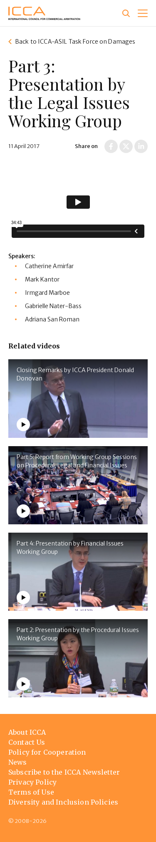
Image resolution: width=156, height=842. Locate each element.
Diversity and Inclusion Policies (63, 802)
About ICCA (27, 732)
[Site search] (126, 13)
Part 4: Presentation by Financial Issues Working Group (70, 548)
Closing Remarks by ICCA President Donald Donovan (75, 374)
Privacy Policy (32, 782)
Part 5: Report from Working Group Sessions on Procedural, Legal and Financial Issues (77, 461)
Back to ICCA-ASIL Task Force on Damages (75, 41)
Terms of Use (31, 792)
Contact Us (26, 742)
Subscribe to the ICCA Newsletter (64, 772)
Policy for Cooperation (47, 752)
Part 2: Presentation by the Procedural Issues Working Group (78, 634)
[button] (142, 13)
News (17, 762)
